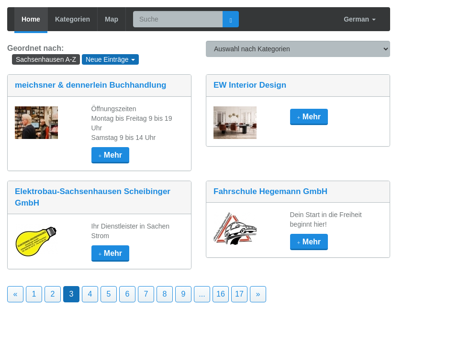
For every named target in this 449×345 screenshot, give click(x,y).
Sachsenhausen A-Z (46, 59)
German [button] (360, 19)
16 (220, 294)
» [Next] (258, 294)
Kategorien (72, 19)
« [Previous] (15, 294)
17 (239, 294)
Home (31, 19)
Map (111, 19)
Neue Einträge (110, 59)
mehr (110, 155)
